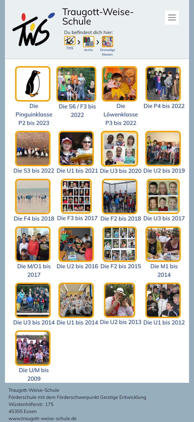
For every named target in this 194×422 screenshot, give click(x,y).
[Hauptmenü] (171, 17)
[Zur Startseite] (33, 29)
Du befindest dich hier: (88, 32)
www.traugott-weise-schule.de (42, 418)
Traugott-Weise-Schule (98, 16)
